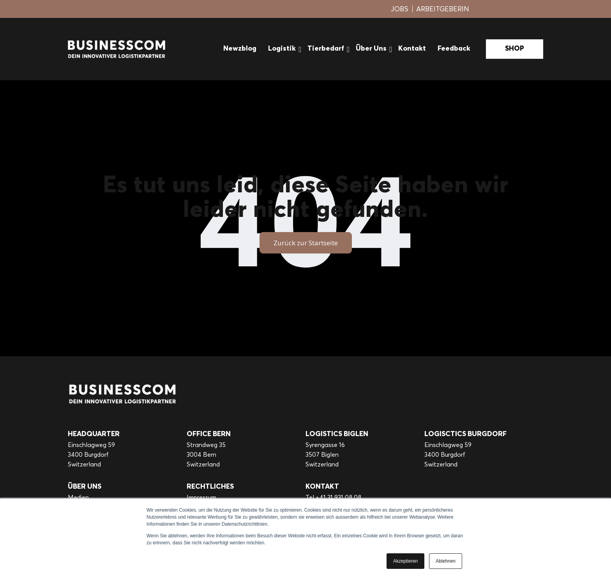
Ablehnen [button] (446, 561)
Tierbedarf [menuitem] (325, 48)
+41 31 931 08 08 (338, 497)
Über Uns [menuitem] (371, 48)
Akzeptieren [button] (405, 561)
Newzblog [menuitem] (239, 48)
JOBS (399, 9)
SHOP (514, 48)
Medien (78, 497)
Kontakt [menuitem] (412, 48)
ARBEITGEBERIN (442, 9)
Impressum (201, 497)
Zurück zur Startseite (306, 242)
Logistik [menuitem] (282, 48)
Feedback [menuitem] (454, 48)
